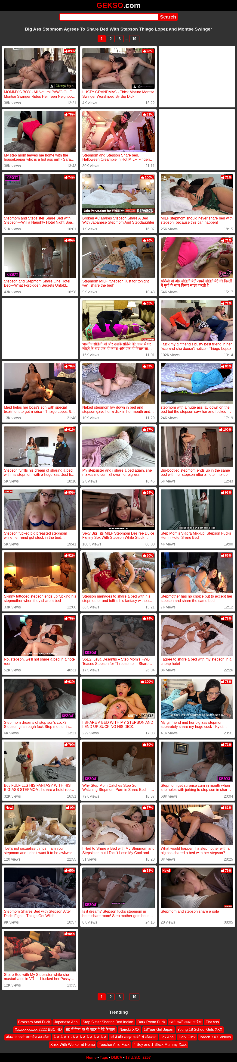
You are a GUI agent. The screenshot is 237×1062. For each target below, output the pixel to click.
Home (91, 1057)
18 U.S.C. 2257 (138, 1057)
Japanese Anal (66, 1022)
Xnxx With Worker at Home (72, 1044)
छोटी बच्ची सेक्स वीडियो (185, 1022)
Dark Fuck (187, 1037)
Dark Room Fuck (151, 1022)
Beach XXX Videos (215, 1037)
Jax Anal (167, 1037)
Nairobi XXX (129, 1029)
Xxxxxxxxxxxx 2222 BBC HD (38, 1029)
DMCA (116, 1057)
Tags (104, 1057)
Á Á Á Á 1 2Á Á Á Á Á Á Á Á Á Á (79, 1037)
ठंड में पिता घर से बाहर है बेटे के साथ (90, 1029)
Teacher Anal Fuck (114, 1044)
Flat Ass (212, 1022)
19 (134, 39)
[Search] (109, 17)
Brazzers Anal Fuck (34, 1022)
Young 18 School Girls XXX (199, 1029)
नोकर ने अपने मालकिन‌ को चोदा (27, 1037)
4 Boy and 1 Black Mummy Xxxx (160, 1044)
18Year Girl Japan (158, 1029)
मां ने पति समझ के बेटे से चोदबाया (133, 1037)
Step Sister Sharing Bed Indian (108, 1022)
